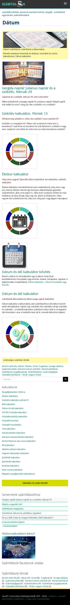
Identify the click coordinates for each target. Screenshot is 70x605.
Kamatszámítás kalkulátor (13, 433)
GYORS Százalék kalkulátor (14, 412)
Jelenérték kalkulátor (11, 461)
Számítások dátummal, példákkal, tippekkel (21, 513)
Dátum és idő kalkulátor (20, 293)
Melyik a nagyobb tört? (12, 504)
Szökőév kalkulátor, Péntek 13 (25, 113)
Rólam (53, 596)
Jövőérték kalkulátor (11, 457)
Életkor (28, 366)
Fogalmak (43, 366)
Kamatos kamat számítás (29, 369)
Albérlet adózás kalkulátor (13, 449)
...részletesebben (10, 526)
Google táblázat (56, 366)
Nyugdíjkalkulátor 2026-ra (13, 392)
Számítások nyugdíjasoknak (14, 372)
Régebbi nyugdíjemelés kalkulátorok (18, 474)
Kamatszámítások (50, 369)
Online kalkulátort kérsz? (18, 533)
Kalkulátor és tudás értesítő (35, 483)
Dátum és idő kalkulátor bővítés (26, 272)
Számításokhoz (35, 372)
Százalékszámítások (11, 374)
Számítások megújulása (12, 508)
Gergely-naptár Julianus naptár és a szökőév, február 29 (28, 90)
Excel (35, 366)
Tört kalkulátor (8, 429)
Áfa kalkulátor (8, 445)
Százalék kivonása (10, 420)
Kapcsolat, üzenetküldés (38, 599)
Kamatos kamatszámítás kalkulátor (18, 437)
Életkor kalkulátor (15, 174)
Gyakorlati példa (9, 369)
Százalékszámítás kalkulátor (14, 416)
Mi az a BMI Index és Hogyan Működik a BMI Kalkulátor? (27, 517)
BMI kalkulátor (8, 404)
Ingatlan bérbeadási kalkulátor (15, 453)
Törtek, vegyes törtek (31, 374)
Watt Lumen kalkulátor (12, 469)
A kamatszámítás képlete (13, 522)
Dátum (21, 366)
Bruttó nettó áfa (9, 366)
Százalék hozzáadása (11, 424)
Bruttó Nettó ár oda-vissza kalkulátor (19, 441)
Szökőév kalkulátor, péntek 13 (15, 400)
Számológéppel (50, 372)
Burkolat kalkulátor (10, 465)
